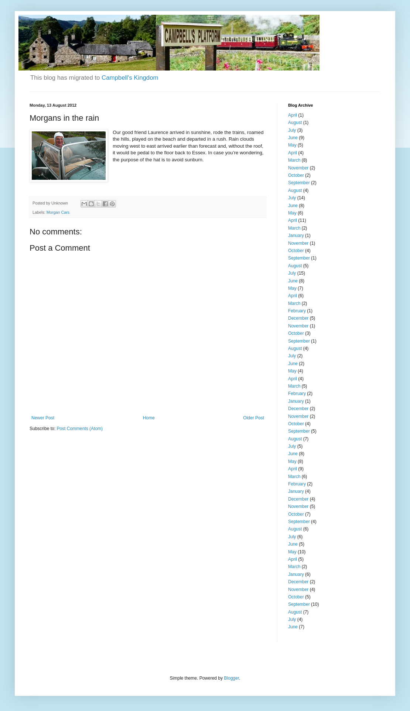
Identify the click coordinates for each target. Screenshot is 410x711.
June (293, 137)
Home (149, 417)
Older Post (253, 417)
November (298, 168)
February (297, 310)
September (299, 182)
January (296, 235)
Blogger (231, 678)
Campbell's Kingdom (130, 77)
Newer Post (42, 417)
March (294, 160)
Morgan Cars (58, 212)
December (298, 318)
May (292, 145)
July (292, 130)
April (292, 115)
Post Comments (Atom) (80, 428)
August (295, 122)
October (296, 175)
